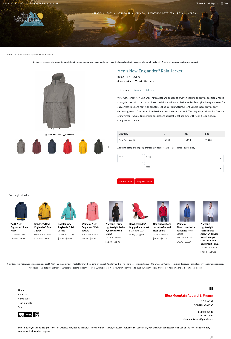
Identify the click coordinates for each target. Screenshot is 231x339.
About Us (23, 294)
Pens (180, 13)
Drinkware (123, 13)
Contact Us (53, 3)
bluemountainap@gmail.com (198, 319)
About (14, 3)
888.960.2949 (206, 311)
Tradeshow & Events (160, 13)
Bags (109, 13)
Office (139, 13)
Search (200, 3)
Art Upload (25, 3)
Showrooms (39, 3)
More (191, 13)
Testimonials (25, 302)
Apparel (97, 13)
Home (6, 3)
